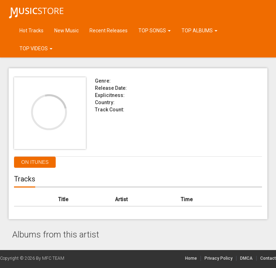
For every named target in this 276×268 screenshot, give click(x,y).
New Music (66, 30)
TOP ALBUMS (199, 30)
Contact (268, 258)
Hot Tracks (31, 30)
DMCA (248, 258)
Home (191, 258)
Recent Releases (108, 30)
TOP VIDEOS (35, 48)
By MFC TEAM (50, 258)
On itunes (35, 162)
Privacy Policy (218, 258)
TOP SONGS (154, 30)
